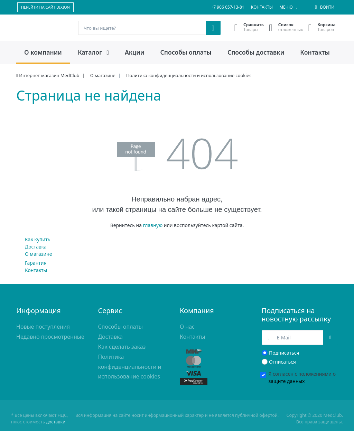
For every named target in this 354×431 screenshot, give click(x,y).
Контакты (262, 7)
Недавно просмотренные (50, 336)
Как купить (37, 239)
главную (153, 225)
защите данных (287, 381)
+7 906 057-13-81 (227, 7)
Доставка (36, 246)
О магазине (38, 254)
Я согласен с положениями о (302, 377)
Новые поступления (43, 326)
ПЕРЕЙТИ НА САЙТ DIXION (45, 7)
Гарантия (36, 263)
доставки (55, 422)
